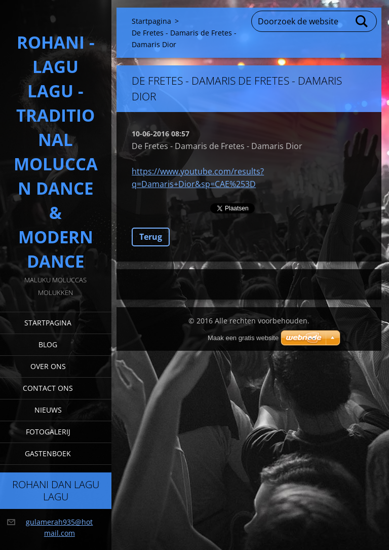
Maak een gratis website (243, 338)
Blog (47, 344)
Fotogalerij (48, 431)
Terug (150, 236)
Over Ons (48, 366)
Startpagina (47, 322)
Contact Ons (48, 388)
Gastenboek (48, 453)
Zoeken (362, 21)
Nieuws (48, 410)
